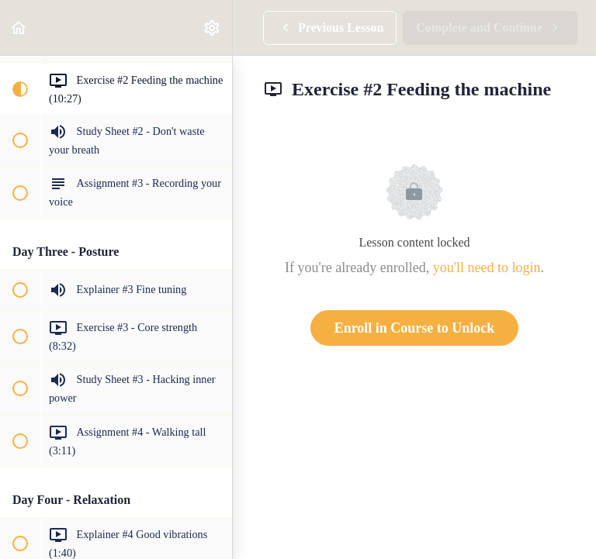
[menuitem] (212, 27)
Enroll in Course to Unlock (414, 328)
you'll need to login (487, 267)
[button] (19, 27)
